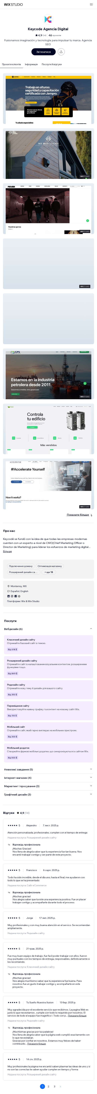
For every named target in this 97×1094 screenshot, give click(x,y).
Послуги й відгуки (52, 64)
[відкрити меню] (91, 4)
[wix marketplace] (13, 5)
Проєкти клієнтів (11, 64)
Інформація (31, 64)
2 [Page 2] (48, 1086)
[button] (48, 98)
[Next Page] (60, 1086)
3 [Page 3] (54, 1086)
